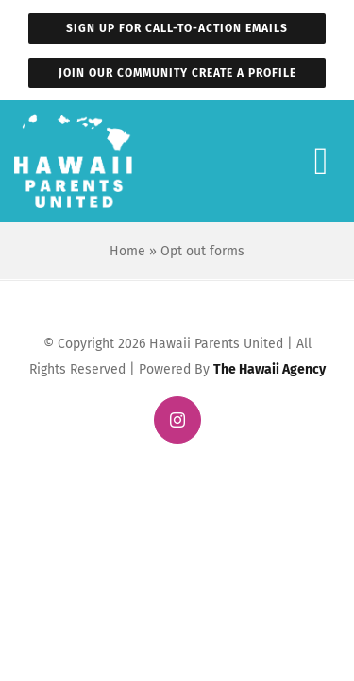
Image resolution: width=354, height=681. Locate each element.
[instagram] (177, 420)
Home (127, 250)
